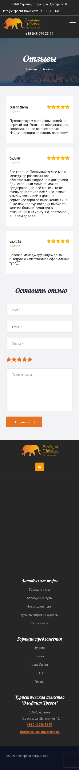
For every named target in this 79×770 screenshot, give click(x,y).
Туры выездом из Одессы (39, 615)
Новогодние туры (39, 606)
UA (57, 11)
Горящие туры (39, 589)
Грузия (39, 681)
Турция (40, 648)
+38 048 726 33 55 (39, 34)
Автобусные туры (39, 598)
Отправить (25, 422)
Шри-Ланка (39, 665)
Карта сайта (39, 623)
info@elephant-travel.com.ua (22, 11)
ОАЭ (39, 673)
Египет (39, 656)
